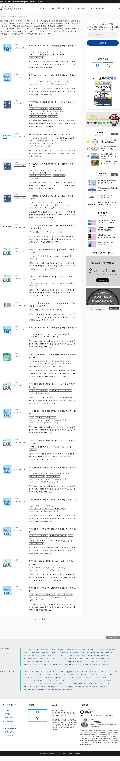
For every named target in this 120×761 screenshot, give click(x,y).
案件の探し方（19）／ (105, 664)
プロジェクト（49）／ (59, 655)
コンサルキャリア (69, 8)
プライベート (44, 8)
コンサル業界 (55, 8)
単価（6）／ (96, 664)
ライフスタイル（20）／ (97, 649)
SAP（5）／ (89, 672)
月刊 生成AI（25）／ (84, 687)
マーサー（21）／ (53, 684)
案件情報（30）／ (95, 687)
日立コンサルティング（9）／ (103, 684)
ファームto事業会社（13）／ (72, 658)
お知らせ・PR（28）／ (99, 672)
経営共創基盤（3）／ (42, 690)
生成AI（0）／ (28, 652)
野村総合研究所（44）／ (70, 690)
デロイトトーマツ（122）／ (83, 678)
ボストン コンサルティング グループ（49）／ (100, 681)
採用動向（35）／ (47, 652)
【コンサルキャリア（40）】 (93, 655)
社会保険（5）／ (88, 664)
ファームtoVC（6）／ (30, 661)
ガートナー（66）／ (93, 675)
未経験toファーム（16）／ (43, 661)
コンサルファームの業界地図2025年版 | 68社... (109, 141)
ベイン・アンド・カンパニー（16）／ (77, 681)
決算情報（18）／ (110, 652)
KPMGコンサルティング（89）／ (44, 672)
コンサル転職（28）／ (107, 655)
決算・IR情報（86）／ (30, 690)
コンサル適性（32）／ (93, 661)
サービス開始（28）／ (57, 678)
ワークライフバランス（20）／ (55, 658)
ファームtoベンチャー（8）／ (104, 658)
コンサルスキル (83, 8)
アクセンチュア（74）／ (112, 672)
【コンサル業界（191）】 (111, 649)
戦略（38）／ (101, 652)
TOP (1, 16)
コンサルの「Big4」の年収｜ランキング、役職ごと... (109, 163)
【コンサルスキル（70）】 (70, 661)
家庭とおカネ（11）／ (73, 649)
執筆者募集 (9, 721)
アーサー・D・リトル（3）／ (51, 675)
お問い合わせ (9, 732)
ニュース (7, 16)
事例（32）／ (35, 655)
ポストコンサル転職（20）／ (32, 658)
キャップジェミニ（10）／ (106, 675)
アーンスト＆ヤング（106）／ (67, 675)
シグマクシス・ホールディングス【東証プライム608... (107, 196)
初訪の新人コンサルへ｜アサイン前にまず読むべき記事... (107, 236)
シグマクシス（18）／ (69, 678)
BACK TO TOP (113, 637)
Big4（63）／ (28, 655)
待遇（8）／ (43, 658)
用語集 (7, 714)
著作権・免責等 (10, 728)
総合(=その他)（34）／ (66, 652)
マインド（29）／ (46, 664)
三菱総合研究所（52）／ (81, 684)
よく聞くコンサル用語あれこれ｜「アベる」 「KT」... (109, 149)
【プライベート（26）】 (30, 649)
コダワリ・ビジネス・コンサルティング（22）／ (37, 678)
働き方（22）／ (41, 649)
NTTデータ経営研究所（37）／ (69, 672)
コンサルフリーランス (98, 8)
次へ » (44, 619)
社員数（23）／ (56, 652)
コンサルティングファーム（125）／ (75, 655)
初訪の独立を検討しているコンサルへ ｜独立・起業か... (107, 221)
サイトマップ (9, 735)
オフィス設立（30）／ (82, 675)
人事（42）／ (91, 684)
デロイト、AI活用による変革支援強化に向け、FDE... (107, 204)
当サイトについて (11, 717)
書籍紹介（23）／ (29, 664)
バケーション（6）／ (85, 649)
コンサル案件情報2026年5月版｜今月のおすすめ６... (107, 182)
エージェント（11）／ (57, 661)
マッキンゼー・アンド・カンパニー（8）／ (36, 684)
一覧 (114, 134)
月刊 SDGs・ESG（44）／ (40, 687)
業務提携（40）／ (105, 687)
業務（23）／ (93, 652)
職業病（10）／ (62, 649)
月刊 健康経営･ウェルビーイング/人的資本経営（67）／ (63, 687)
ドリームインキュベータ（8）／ (100, 678)
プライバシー (9, 725)
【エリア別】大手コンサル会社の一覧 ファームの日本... (109, 156)
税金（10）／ (80, 664)
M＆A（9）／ (57, 672)
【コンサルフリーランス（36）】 (60, 664)
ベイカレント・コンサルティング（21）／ (55, 681)
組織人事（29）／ (78, 652)
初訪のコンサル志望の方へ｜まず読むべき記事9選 (107, 229)
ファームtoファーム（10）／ (88, 658)
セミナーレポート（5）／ (106, 661)
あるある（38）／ (82, 661)
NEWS (7, 710)
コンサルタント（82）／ (46, 655)
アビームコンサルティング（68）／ (33, 675)
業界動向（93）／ (37, 652)
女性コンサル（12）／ (52, 649)
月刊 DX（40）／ (28, 687)
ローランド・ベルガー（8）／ (66, 684)
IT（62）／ (86, 652)
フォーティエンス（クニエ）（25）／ (34, 681)
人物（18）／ (38, 664)
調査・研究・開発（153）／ (55, 690)
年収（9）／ (72, 664)
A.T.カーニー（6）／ (29, 672)
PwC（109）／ (82, 672)
